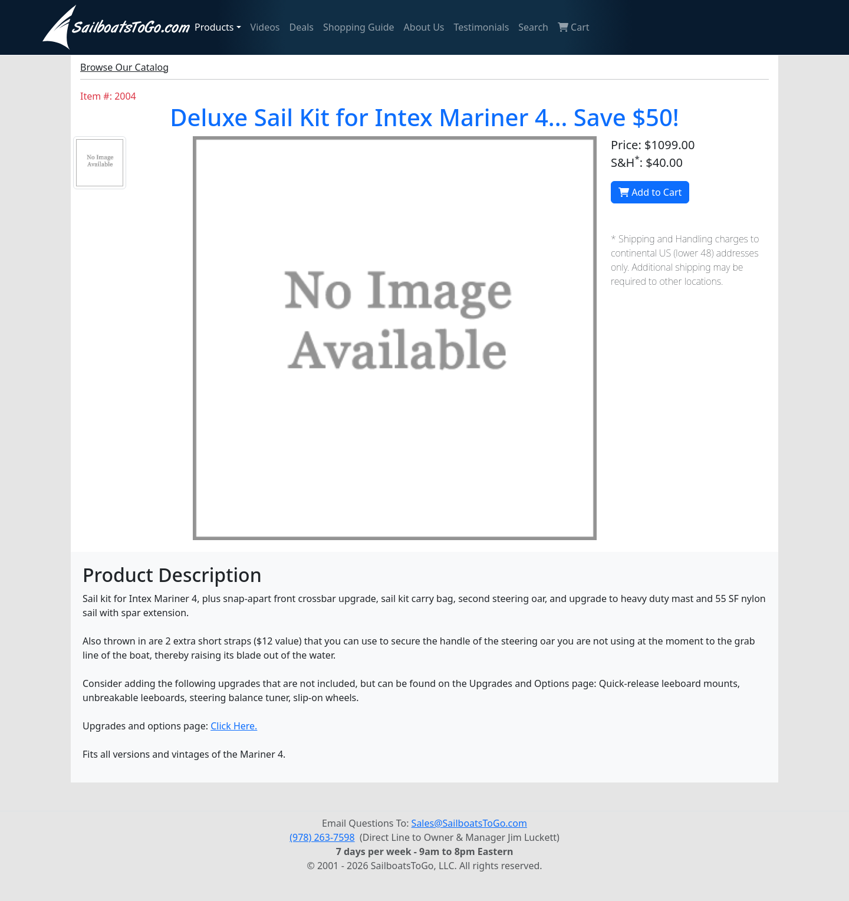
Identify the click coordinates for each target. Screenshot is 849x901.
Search (533, 27)
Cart (574, 27)
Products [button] (214, 27)
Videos (265, 27)
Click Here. (233, 725)
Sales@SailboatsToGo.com (469, 823)
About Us (424, 27)
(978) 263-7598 (321, 837)
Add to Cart (650, 192)
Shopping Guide (358, 27)
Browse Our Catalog (124, 67)
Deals (301, 27)
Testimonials (481, 27)
